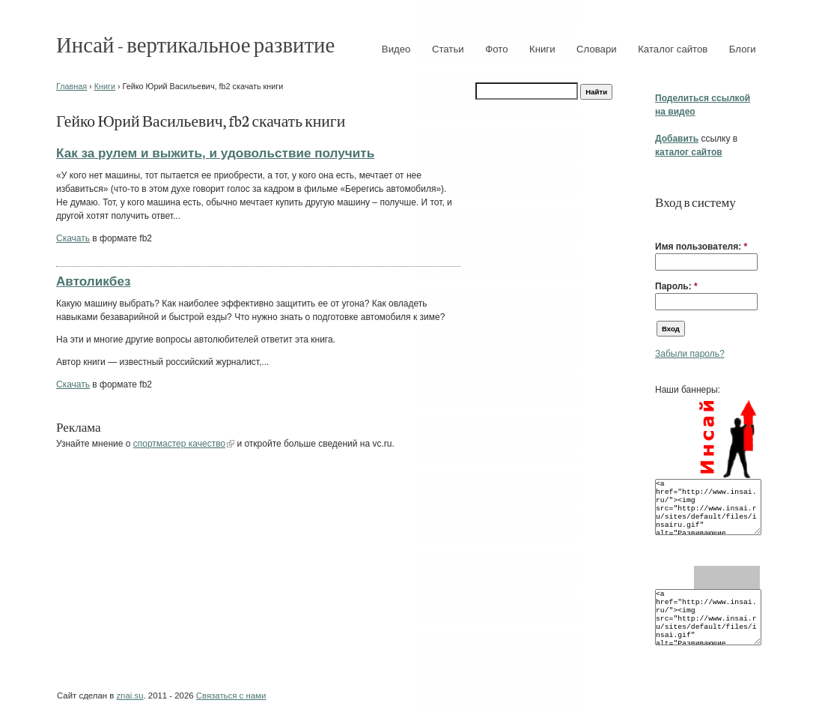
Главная (71, 86)
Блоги (742, 49)
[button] (661, 223)
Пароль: (676, 286)
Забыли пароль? (690, 354)
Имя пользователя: (701, 246)
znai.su (129, 695)
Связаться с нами (231, 695)
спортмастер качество (179, 443)
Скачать (73, 238)
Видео (396, 49)
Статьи (448, 49)
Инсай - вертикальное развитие (195, 44)
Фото (496, 49)
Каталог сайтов (672, 49)
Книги (542, 49)
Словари (596, 49)
